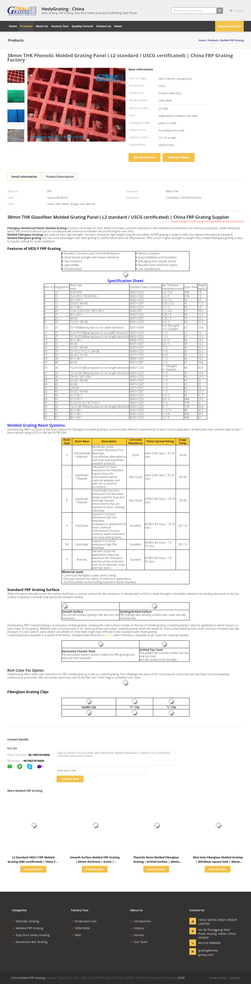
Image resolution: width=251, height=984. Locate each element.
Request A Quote (229, 26)
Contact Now (178, 157)
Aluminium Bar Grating (29, 942)
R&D (76, 935)
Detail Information (24, 176)
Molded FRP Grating (27, 928)
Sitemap (234, 978)
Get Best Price (144, 157)
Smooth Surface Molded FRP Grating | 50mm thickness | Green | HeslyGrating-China (95, 861)
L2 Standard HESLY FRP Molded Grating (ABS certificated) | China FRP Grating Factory (33, 861)
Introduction (140, 921)
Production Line (84, 921)
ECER (181, 978)
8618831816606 (34, 761)
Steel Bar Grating (25, 921)
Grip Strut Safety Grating (30, 935)
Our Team (139, 942)
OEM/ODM (80, 928)
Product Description (60, 176)
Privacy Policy (218, 978)
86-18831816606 (39, 755)
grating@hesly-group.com (208, 952)
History (137, 928)
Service (137, 935)
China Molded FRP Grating (28, 978)
